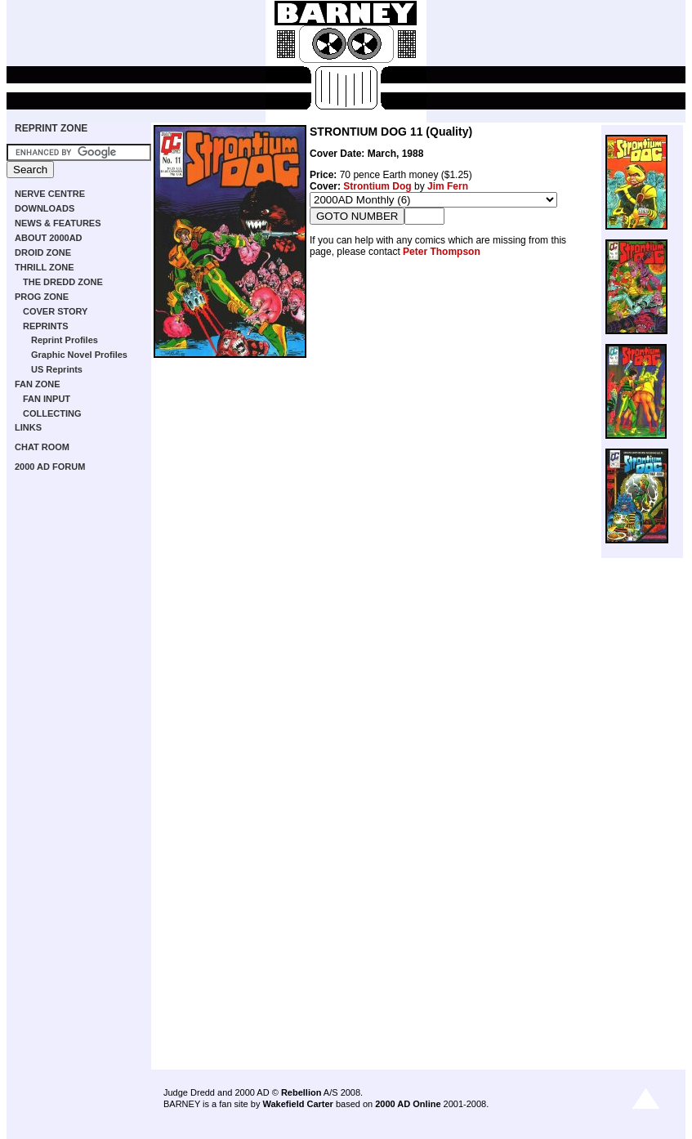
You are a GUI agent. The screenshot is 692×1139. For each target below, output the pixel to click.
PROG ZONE (42, 297)
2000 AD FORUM (50, 466)
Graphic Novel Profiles (79, 355)
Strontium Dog (377, 186)
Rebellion (301, 1092)
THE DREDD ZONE (63, 282)
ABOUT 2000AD (49, 238)
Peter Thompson (441, 251)
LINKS (28, 427)
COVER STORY (55, 311)
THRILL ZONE (44, 267)
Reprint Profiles (64, 340)
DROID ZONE (43, 252)
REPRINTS (46, 326)
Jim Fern (447, 186)
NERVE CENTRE (50, 194)
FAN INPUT (46, 399)
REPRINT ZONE (51, 128)
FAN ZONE (37, 384)
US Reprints (57, 369)
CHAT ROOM (42, 447)
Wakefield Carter (297, 1104)
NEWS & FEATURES (58, 223)
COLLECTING (52, 413)
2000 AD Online (407, 1104)
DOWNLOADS (44, 208)
